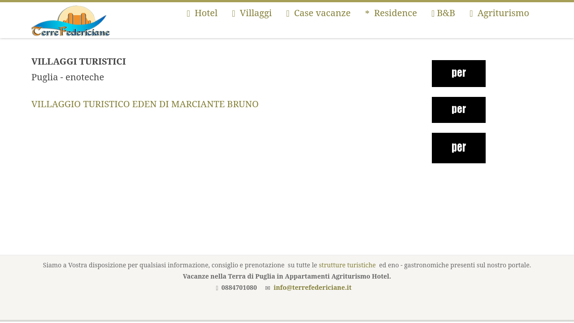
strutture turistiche (347, 265)
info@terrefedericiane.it (313, 287)
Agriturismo (499, 13)
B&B (443, 13)
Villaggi (252, 13)
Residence (391, 13)
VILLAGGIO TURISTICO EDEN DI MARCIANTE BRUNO (145, 104)
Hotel (202, 13)
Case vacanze (318, 13)
